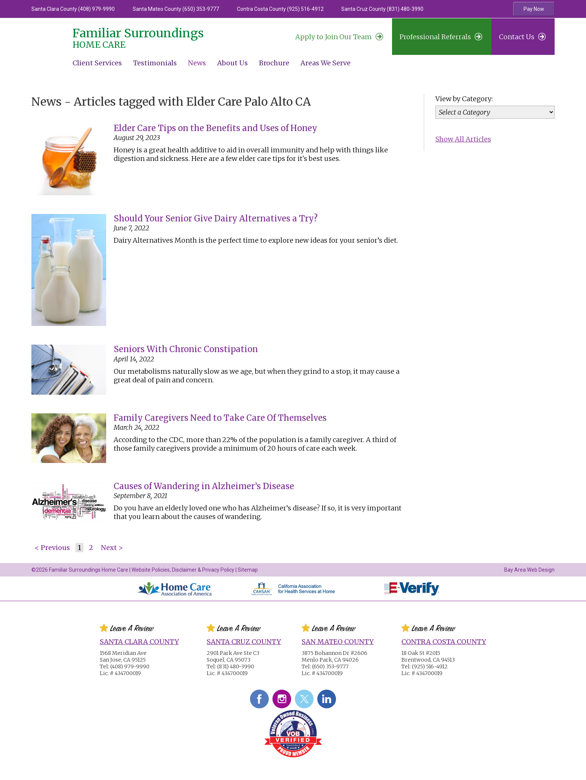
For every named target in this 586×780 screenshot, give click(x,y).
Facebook (259, 699)
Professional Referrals (441, 36)
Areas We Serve (325, 63)
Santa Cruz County (244, 641)
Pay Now (534, 9)
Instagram (281, 699)
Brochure (274, 63)
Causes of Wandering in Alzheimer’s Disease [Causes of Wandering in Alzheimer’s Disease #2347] (204, 486)
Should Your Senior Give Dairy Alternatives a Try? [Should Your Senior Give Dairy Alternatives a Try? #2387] (216, 218)
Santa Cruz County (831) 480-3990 (382, 9)
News (197, 63)
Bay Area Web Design (529, 570)
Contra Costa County (443, 641)
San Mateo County (338, 641)
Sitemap (248, 570)
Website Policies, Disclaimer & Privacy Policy (183, 570)
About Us (232, 63)
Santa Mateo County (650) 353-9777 (176, 9)
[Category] (495, 112)
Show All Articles (463, 139)
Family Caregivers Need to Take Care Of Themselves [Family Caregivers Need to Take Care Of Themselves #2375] (220, 418)
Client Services (97, 63)
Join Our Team (339, 36)
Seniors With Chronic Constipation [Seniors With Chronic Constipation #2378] (186, 349)
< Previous (52, 547)
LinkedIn (326, 699)
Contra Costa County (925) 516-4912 (280, 9)
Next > (112, 547)
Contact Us (522, 36)
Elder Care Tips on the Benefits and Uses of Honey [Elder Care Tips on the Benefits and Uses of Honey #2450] (215, 128)
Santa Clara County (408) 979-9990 (73, 9)
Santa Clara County (139, 641)
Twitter (304, 699)
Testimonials (155, 63)
